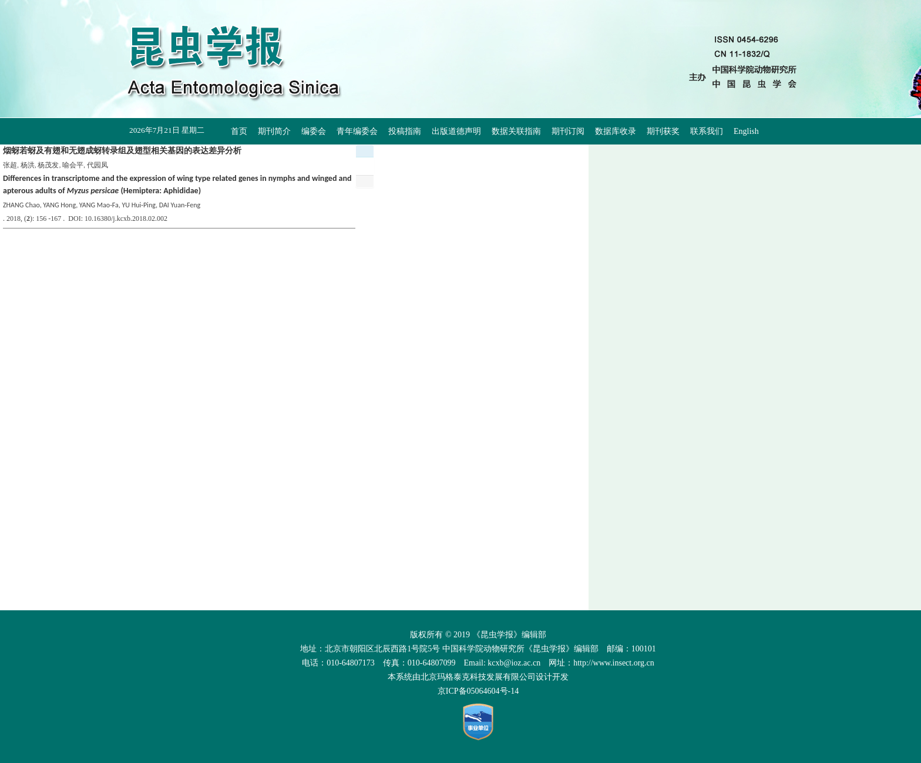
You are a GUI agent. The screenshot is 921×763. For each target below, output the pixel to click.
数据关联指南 (516, 131)
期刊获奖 (663, 131)
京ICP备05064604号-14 (478, 691)
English (746, 131)
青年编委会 (357, 131)
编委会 (313, 131)
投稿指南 (404, 131)
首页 (239, 131)
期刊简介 (274, 131)
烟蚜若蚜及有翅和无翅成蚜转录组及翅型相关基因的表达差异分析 (122, 151)
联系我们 (706, 131)
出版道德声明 (456, 131)
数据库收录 (615, 131)
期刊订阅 (568, 131)
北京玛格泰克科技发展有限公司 (478, 677)
